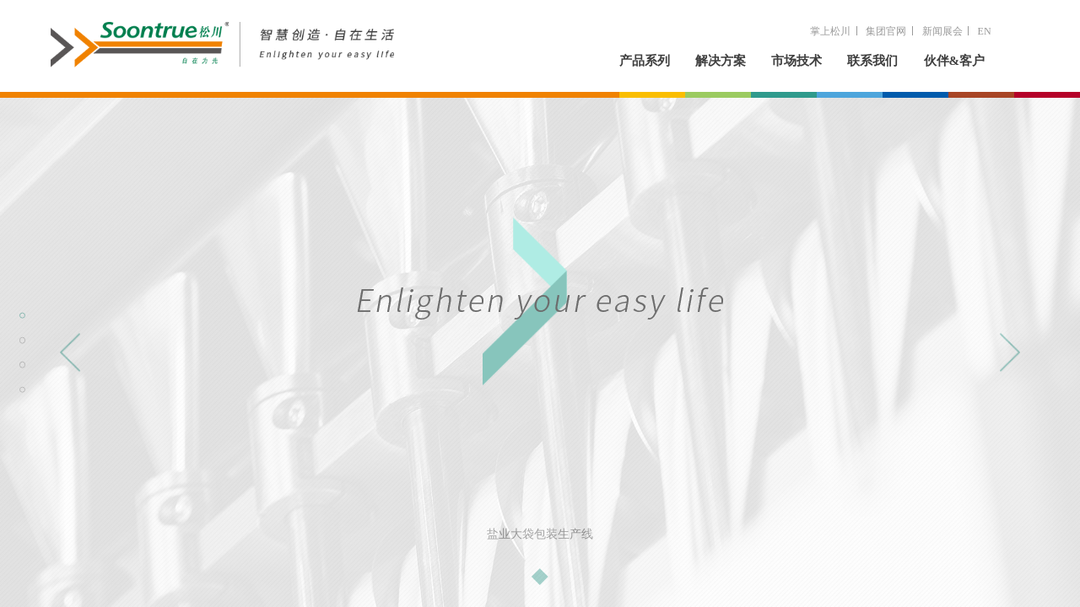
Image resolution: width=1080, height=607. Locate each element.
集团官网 (886, 31)
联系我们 (872, 60)
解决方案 (720, 60)
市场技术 (796, 60)
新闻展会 (942, 31)
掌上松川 (830, 31)
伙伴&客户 (955, 60)
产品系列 (644, 60)
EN (984, 31)
